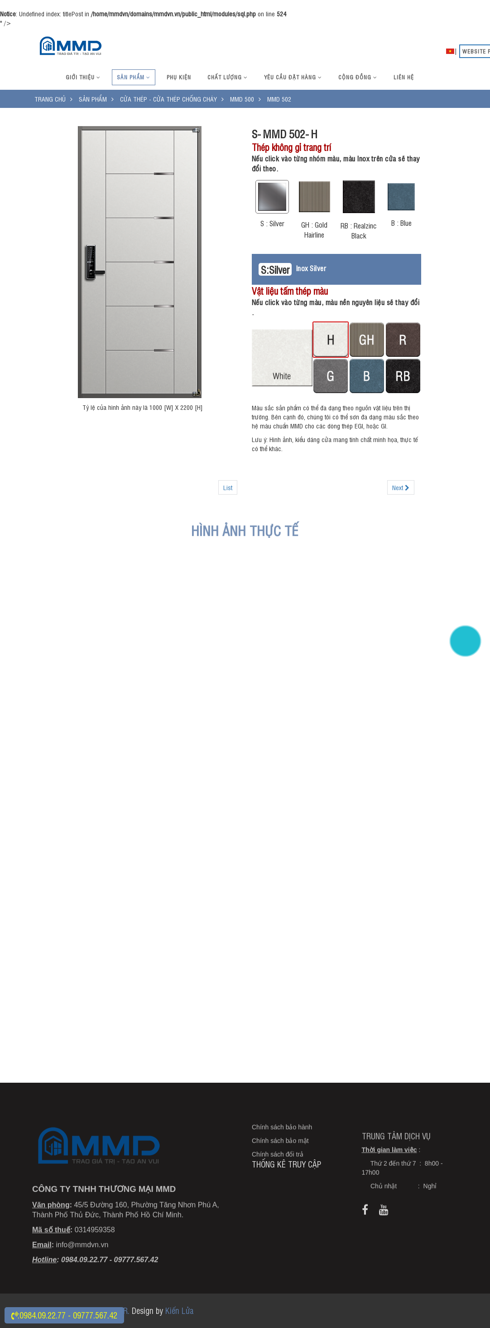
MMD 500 (242, 98)
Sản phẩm (133, 77)
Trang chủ (50, 98)
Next (400, 487)
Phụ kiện (179, 77)
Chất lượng (227, 77)
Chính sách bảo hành (282, 1154)
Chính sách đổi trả (277, 1181)
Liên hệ (404, 77)
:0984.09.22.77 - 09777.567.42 (64, 1314)
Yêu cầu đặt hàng (293, 77)
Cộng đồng (357, 77)
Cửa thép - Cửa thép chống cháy (168, 98)
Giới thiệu (83, 77)
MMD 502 (279, 98)
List (227, 487)
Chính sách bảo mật (280, 1168)
